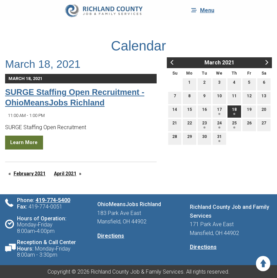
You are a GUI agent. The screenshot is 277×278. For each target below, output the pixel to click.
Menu (201, 10)
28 (174, 138)
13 (263, 97)
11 (234, 97)
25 (234, 124)
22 (189, 124)
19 (249, 111)
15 (189, 111)
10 (219, 97)
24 (219, 124)
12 (249, 97)
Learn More (24, 142)
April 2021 (65, 173)
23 (204, 124)
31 (219, 138)
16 (204, 111)
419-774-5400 (53, 200)
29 (189, 138)
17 (219, 111)
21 (174, 124)
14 (174, 111)
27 (263, 124)
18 (234, 111)
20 (263, 111)
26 (249, 124)
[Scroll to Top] (263, 263)
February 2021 (29, 173)
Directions (110, 236)
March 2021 (219, 62)
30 (204, 138)
